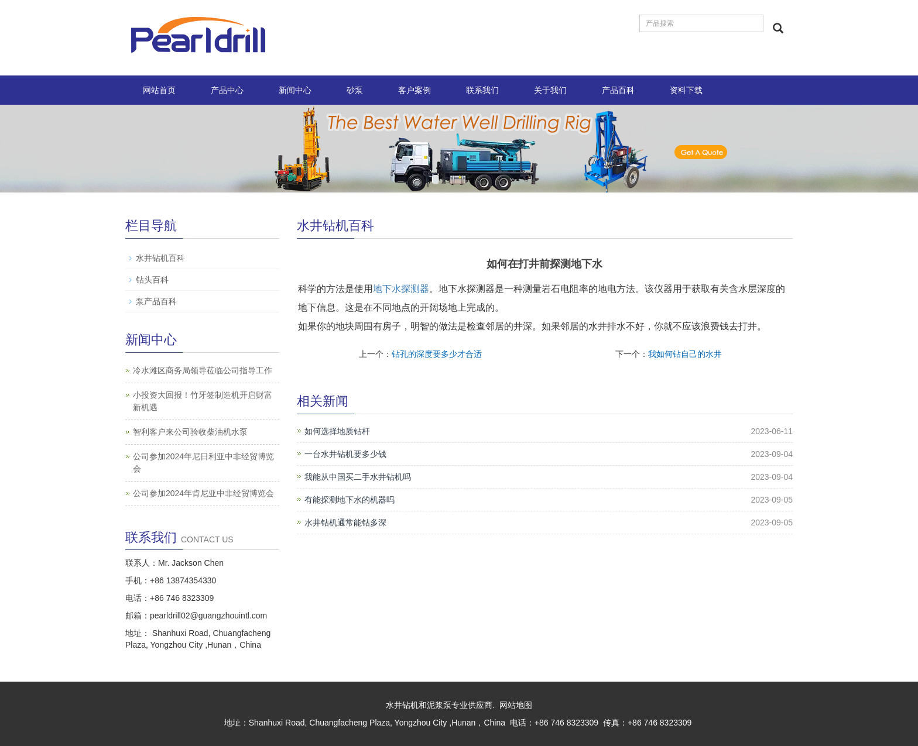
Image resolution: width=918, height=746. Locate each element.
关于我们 (550, 90)
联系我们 (482, 90)
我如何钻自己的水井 (685, 354)
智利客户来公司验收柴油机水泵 (190, 431)
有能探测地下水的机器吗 (349, 499)
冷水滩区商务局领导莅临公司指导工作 (202, 370)
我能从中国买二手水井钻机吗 (357, 477)
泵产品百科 (156, 301)
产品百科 (618, 90)
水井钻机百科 (160, 258)
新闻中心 (295, 90)
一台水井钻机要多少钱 (345, 454)
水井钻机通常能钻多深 (345, 522)
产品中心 (227, 90)
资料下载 (686, 90)
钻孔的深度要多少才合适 (437, 354)
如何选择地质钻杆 (337, 431)
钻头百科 (152, 279)
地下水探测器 (401, 289)
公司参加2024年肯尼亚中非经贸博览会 (203, 493)
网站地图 (515, 705)
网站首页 (159, 90)
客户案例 (414, 90)
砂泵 (355, 90)
